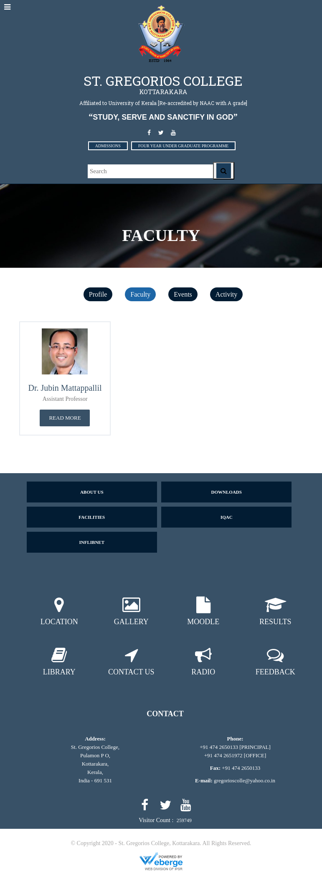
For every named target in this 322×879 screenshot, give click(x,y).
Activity (226, 294)
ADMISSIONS (108, 146)
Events (183, 294)
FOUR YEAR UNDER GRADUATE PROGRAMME (183, 146)
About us (92, 492)
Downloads (226, 492)
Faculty (140, 294)
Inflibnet (91, 542)
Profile (98, 294)
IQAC (227, 517)
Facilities (92, 517)
